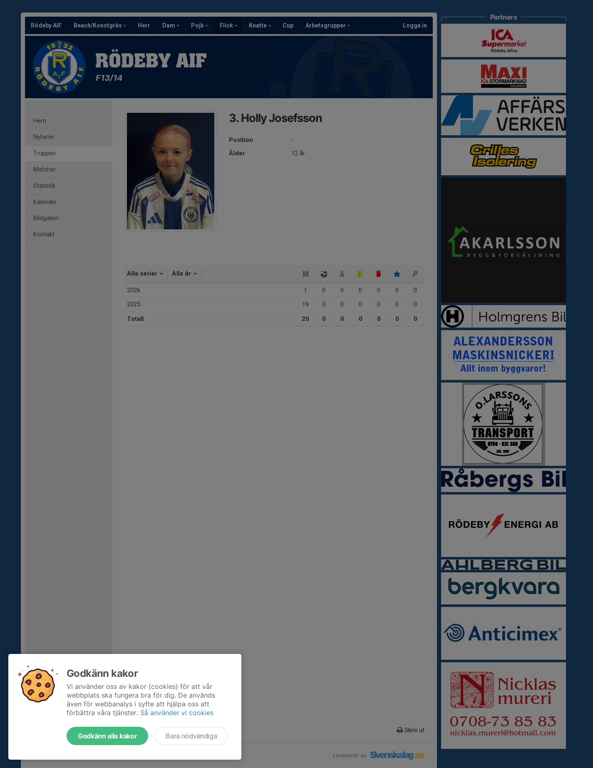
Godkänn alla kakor (107, 736)
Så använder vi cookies (176, 712)
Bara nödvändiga (191, 736)
